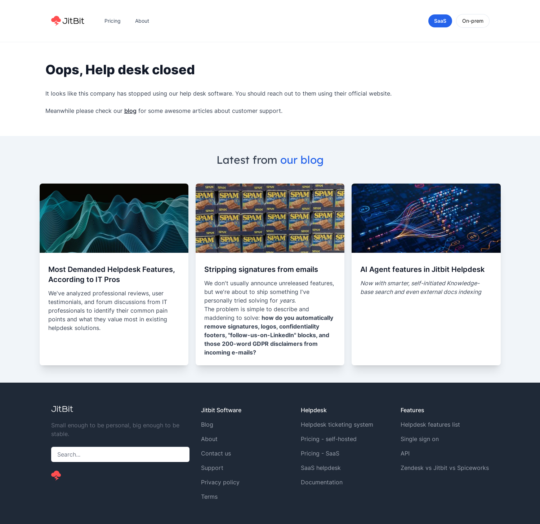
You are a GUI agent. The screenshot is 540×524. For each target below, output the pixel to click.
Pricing (112, 21)
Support (212, 467)
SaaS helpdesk (321, 467)
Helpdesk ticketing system (337, 424)
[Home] (67, 21)
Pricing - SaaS (320, 453)
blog (130, 110)
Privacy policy (220, 482)
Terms (209, 496)
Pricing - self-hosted (329, 438)
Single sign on (420, 438)
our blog (301, 160)
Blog (207, 424)
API (405, 453)
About (142, 21)
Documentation (322, 482)
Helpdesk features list (430, 424)
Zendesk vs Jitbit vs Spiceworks (445, 467)
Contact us (216, 453)
